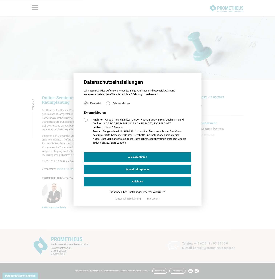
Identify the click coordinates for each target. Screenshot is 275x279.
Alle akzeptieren (137, 157)
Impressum (152, 198)
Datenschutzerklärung (128, 198)
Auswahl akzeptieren (137, 169)
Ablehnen (137, 181)
